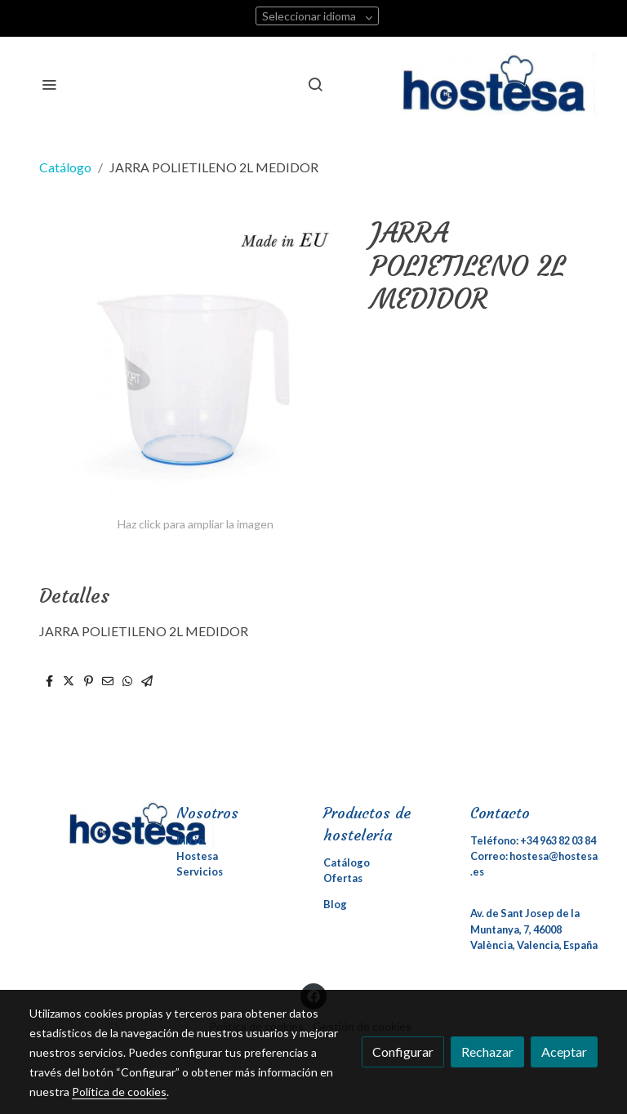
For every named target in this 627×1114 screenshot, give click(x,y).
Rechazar (487, 1051)
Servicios (199, 871)
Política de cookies (119, 1091)
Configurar (403, 1051)
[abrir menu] (49, 84)
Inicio (190, 840)
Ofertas (342, 878)
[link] (500, 84)
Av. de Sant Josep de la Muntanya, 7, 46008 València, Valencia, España (534, 929)
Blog (335, 904)
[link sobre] (93, 824)
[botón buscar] (315, 84)
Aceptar (564, 1051)
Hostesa (197, 855)
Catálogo (65, 167)
